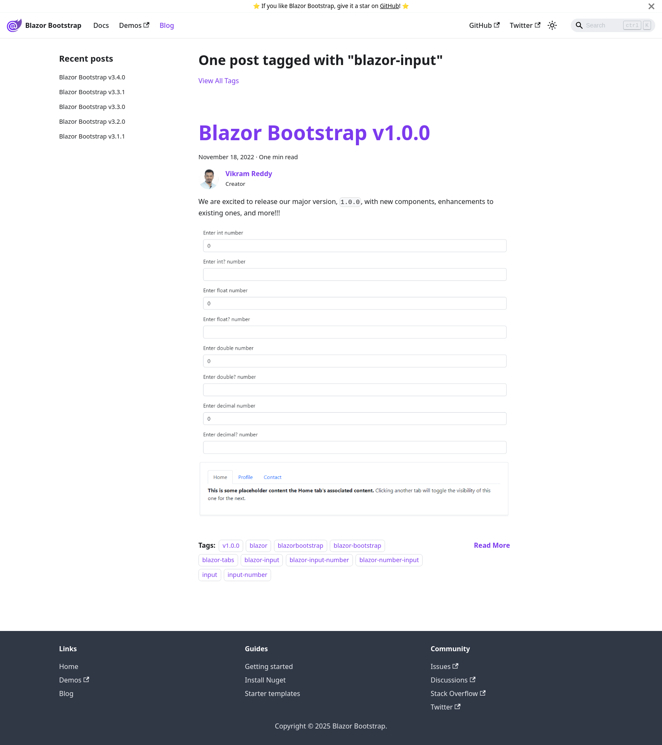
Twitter (525, 25)
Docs (101, 25)
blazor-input (261, 560)
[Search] (613, 25)
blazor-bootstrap (357, 545)
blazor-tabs (218, 560)
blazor (258, 545)
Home (69, 666)
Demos (134, 25)
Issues (445, 666)
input (209, 575)
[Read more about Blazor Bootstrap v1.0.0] (492, 545)
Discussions (453, 680)
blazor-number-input (389, 560)
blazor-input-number (319, 560)
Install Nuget (265, 680)
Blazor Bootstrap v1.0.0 (314, 132)
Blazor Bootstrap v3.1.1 (92, 136)
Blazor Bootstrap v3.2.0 (92, 121)
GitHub (389, 6)
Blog (167, 25)
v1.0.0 (230, 545)
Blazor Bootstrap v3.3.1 (92, 92)
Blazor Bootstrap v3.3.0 (92, 107)
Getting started (269, 666)
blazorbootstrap (300, 545)
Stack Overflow (458, 693)
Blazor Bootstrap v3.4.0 (92, 77)
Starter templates (272, 693)
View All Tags (218, 80)
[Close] (651, 6)
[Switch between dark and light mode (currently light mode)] (552, 25)
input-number (247, 575)
